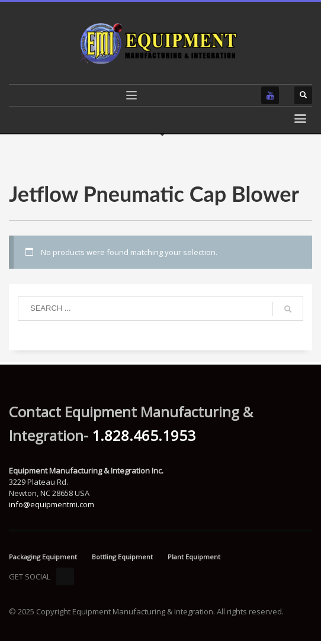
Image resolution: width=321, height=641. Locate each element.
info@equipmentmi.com (51, 504)
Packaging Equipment (43, 556)
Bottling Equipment (122, 556)
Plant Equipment (194, 556)
